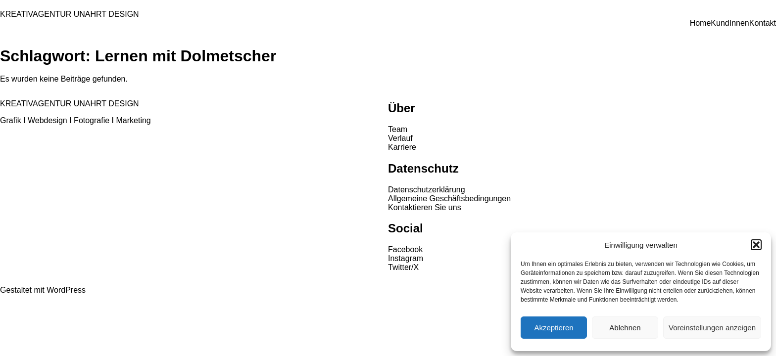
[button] (756, 245)
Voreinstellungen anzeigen (712, 327)
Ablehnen (624, 327)
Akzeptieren (553, 327)
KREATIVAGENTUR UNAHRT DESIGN (69, 14)
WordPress (66, 290)
